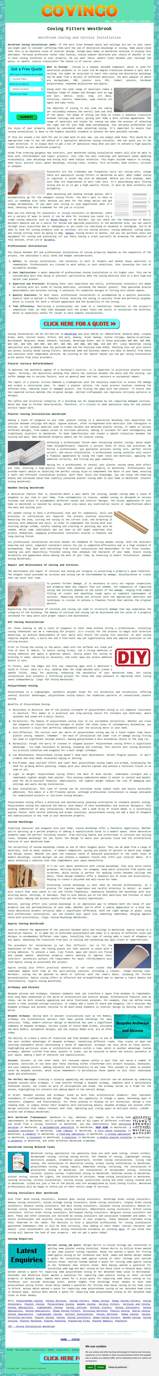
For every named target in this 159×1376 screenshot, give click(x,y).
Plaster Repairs (102, 1321)
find (17, 1199)
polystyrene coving (98, 1180)
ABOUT (123, 21)
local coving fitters (122, 1183)
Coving (146, 1314)
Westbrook (71, 334)
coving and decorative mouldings (130, 73)
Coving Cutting (76, 1307)
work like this (98, 182)
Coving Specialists (20, 1307)
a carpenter (15, 1141)
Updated (51, 1350)
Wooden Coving (86, 1304)
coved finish (16, 147)
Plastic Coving (119, 1311)
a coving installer (44, 1124)
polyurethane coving (62, 695)
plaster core (91, 80)
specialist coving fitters (78, 175)
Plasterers (76, 1350)
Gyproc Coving (141, 1311)
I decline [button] (100, 1367)
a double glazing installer (114, 1137)
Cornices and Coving (136, 1304)
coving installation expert (105, 153)
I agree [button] (90, 1367)
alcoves (37, 1070)
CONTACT (132, 21)
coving (88, 252)
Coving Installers (127, 1307)
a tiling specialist (118, 1134)
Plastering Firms (79, 1321)
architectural (105, 1095)
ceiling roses (76, 163)
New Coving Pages (23, 1350)
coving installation (73, 1229)
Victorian (53, 99)
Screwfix (49, 240)
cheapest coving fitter (58, 197)
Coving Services (56, 1301)
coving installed (31, 58)
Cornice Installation (79, 1314)
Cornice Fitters (109, 1304)
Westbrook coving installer (97, 140)
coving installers (85, 1216)
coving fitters (51, 351)
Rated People (59, 220)
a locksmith (34, 1137)
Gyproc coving (23, 962)
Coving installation (20, 334)
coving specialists (57, 1153)
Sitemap (10, 1350)
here (121, 1229)
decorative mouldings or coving (106, 48)
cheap (87, 201)
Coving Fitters (79, 1301)
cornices (145, 163)
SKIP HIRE (102, 1127)
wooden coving (119, 494)
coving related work (138, 1180)
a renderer (29, 1134)
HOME (107, 21)
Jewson (69, 233)
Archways (100, 1045)
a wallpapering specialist (57, 1127)
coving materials (64, 287)
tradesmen (89, 1141)
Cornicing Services (95, 1311)
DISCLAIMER (144, 21)
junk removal (64, 1131)
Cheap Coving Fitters (126, 1301)
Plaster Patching (30, 1321)
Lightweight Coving (49, 1307)
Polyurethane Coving (29, 1301)
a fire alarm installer (110, 1131)
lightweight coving (137, 1156)
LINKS (114, 21)
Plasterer (121, 1321)
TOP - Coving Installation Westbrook (31, 1326)
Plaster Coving (34, 1304)
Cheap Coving (100, 1301)
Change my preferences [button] (117, 1367)
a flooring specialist (71, 1134)
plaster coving (140, 802)
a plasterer (69, 1137)
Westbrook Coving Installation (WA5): (32, 44)
